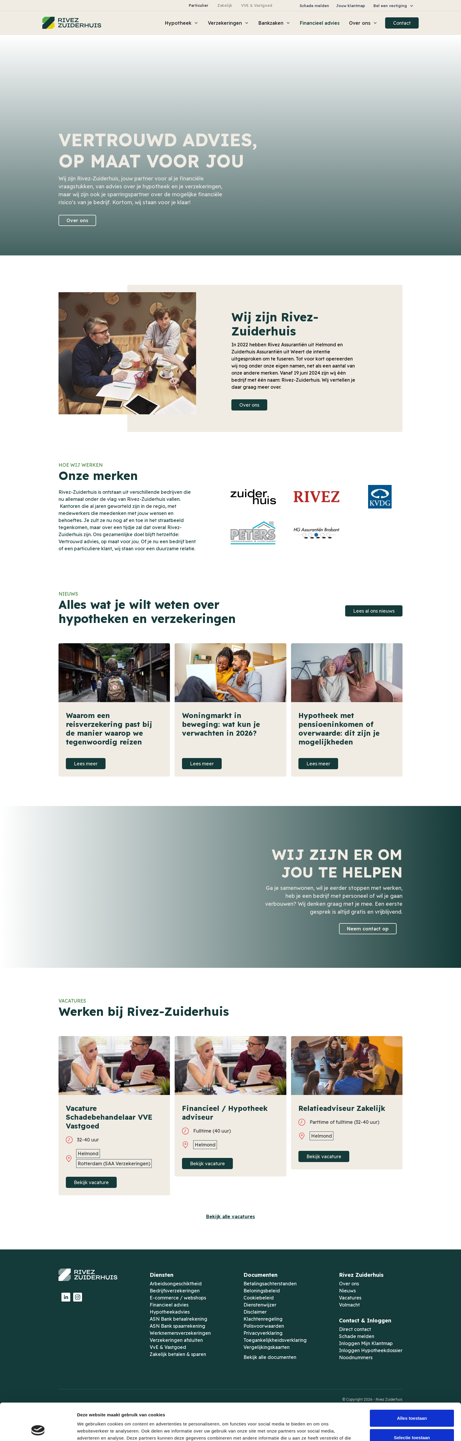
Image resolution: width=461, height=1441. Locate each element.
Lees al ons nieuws (374, 611)
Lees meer (86, 764)
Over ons (77, 220)
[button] (394, 5)
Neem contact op (368, 929)
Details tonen (318, 1429)
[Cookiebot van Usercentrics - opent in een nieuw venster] (38, 1429)
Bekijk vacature (91, 1182)
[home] (71, 23)
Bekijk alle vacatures (230, 1216)
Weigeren (412, 1421)
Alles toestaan (412, 1383)
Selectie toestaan (412, 1402)
